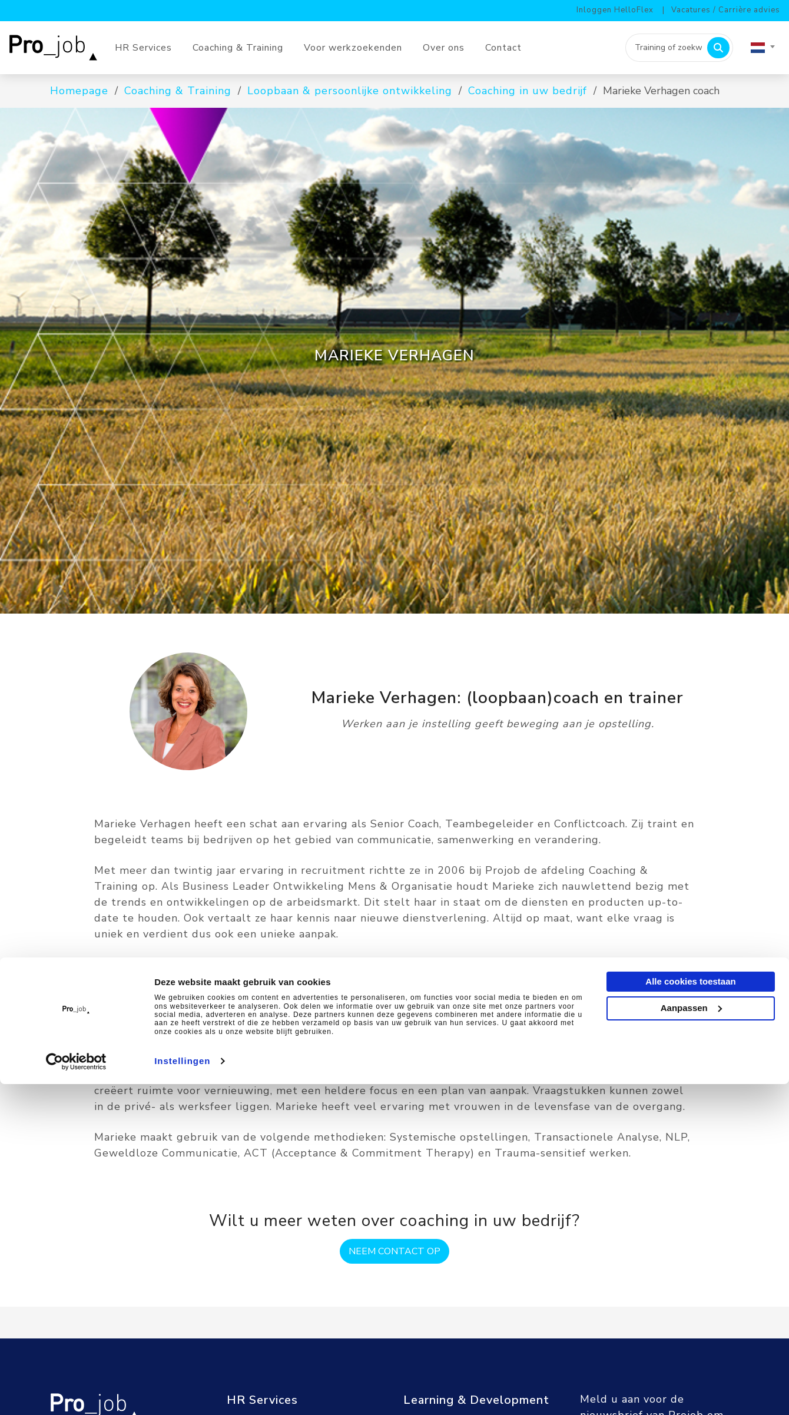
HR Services (143, 47)
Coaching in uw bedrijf (527, 91)
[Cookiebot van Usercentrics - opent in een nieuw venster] (76, 1392)
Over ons (444, 47)
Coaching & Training (238, 47)
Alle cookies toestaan (690, 1312)
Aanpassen (691, 1338)
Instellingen (182, 1392)
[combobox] (762, 48)
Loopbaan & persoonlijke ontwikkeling (349, 91)
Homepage (79, 91)
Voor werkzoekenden (353, 47)
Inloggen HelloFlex (615, 10)
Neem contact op (394, 1251)
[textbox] (762, 48)
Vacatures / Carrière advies (725, 10)
